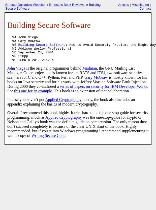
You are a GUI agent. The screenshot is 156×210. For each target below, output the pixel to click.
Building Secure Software (41, 45)
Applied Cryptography (63, 99)
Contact (145, 8)
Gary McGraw (96, 77)
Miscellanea (140, 5)
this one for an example (33, 91)
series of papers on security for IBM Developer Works (103, 86)
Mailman (89, 68)
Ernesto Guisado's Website (25, 5)
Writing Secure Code (48, 135)
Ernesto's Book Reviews (66, 5)
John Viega (16, 68)
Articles (123, 5)
